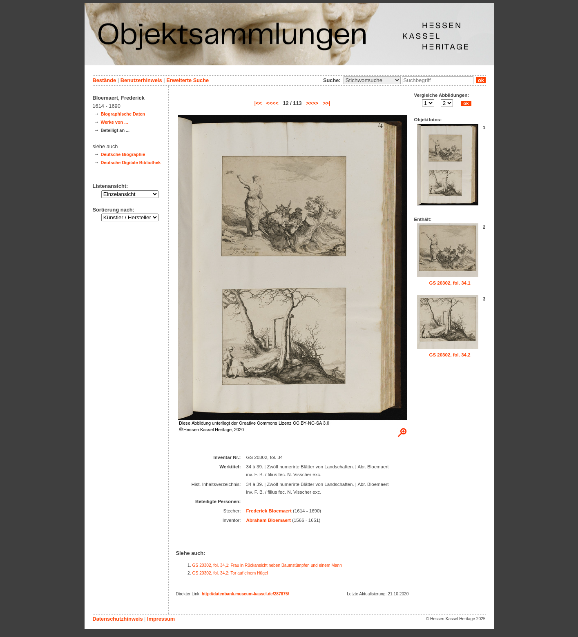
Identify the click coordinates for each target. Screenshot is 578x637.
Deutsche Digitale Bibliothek (130, 162)
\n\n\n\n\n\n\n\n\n (372, 80)
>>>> (312, 103)
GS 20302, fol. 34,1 (449, 283)
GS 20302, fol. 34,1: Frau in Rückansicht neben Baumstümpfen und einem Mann (267, 565)
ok (480, 80)
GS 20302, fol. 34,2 (449, 354)
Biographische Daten (122, 113)
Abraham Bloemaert (268, 520)
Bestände (104, 80)
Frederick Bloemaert (268, 510)
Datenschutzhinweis (118, 619)
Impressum (161, 619)
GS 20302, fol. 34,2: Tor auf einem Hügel (230, 573)
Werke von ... (114, 122)
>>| (326, 103)
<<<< (272, 103)
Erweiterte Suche (187, 80)
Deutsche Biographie (122, 154)
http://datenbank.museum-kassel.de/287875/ (245, 594)
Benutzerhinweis (141, 80)
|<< (258, 103)
